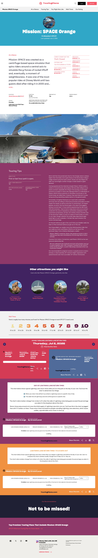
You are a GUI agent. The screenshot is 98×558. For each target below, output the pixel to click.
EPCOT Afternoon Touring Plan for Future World (25, 528)
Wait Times (69, 9)
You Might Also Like (57, 9)
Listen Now (46, 552)
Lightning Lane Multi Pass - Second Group (16, 105)
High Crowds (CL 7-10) (56, 427)
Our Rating (79, 9)
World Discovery (13, 96)
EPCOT (54, 36)
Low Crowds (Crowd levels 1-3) (20, 427)
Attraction (46, 36)
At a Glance (35, 9)
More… (11, 87)
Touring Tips (45, 9)
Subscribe (92, 3)
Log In (81, 3)
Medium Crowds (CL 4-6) (40, 427)
